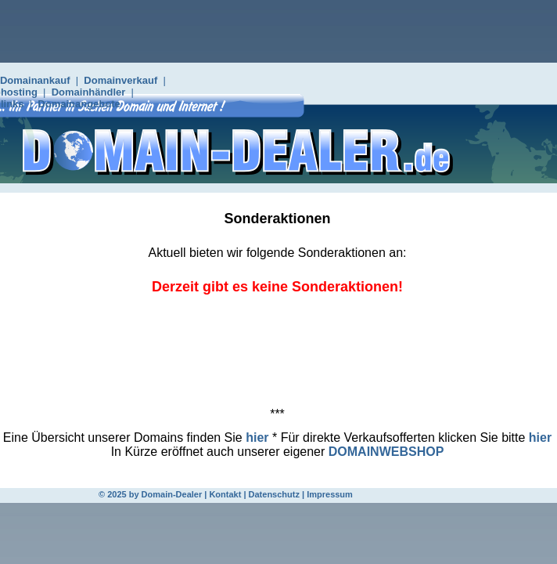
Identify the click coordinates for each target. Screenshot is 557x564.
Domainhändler (89, 92)
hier (257, 437)
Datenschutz (274, 494)
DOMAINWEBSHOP (386, 451)
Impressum (330, 494)
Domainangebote (79, 104)
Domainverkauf (120, 80)
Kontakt (225, 494)
